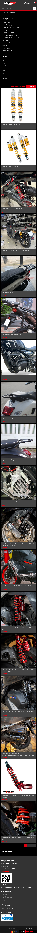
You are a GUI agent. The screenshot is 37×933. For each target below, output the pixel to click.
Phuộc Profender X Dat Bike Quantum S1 (12, 208)
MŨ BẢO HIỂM (6, 40)
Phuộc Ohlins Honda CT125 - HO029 (11, 124)
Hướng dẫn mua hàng (6, 897)
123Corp (32, 928)
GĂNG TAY (5, 45)
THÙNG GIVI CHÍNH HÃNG (8, 32)
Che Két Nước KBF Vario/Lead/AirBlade (11, 502)
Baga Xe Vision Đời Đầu (8, 292)
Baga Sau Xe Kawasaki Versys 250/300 (11, 334)
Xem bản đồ (5, 871)
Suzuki (4, 81)
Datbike (4, 65)
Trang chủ (3, 12)
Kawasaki (4, 68)
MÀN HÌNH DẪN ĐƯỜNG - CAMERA (10, 27)
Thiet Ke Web (24, 928)
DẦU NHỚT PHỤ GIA (7, 50)
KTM (3, 73)
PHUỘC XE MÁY (6, 22)
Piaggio (4, 63)
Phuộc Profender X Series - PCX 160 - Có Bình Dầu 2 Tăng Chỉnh (18, 711)
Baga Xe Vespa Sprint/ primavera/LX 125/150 (13, 460)
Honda (4, 75)
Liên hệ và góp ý (5, 894)
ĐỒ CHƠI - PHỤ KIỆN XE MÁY (9, 25)
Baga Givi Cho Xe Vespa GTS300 (10, 418)
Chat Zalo (22, 931)
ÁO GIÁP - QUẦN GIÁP (7, 43)
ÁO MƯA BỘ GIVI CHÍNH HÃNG (9, 35)
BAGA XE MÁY (5, 30)
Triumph (4, 60)
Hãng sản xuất (10, 12)
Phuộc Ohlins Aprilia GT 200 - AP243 (11, 166)
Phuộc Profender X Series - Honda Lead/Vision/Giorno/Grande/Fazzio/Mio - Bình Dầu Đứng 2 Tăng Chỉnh (18, 755)
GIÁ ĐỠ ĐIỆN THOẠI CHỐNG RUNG (10, 38)
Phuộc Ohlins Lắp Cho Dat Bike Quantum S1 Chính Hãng (16, 250)
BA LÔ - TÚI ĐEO (6, 48)
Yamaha (4, 78)
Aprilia (4, 70)
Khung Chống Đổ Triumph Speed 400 (11, 376)
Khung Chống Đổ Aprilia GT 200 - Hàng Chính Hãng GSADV (16, 585)
